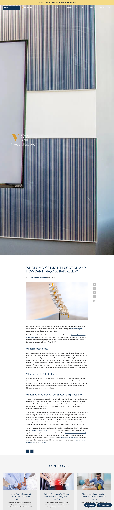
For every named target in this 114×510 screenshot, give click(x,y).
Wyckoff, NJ (42, 442)
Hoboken (78, 440)
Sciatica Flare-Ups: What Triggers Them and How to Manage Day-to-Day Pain (57, 496)
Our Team (79, 7)
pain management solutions (68, 437)
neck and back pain (76, 329)
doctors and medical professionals (75, 433)
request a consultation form (40, 430)
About (45, 7)
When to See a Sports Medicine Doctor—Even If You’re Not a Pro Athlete (94, 496)
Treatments (55, 7)
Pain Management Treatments (37, 277)
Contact (103, 8)
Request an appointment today (67, 2)
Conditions (68, 7)
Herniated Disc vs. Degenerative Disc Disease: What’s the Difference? (20, 496)
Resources (91, 7)
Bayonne (32, 442)
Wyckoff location (45, 2)
